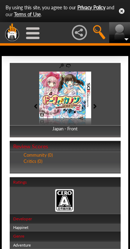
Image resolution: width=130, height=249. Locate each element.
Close (121, 11)
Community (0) (38, 155)
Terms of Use (27, 14)
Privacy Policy (91, 7)
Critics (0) (33, 161)
